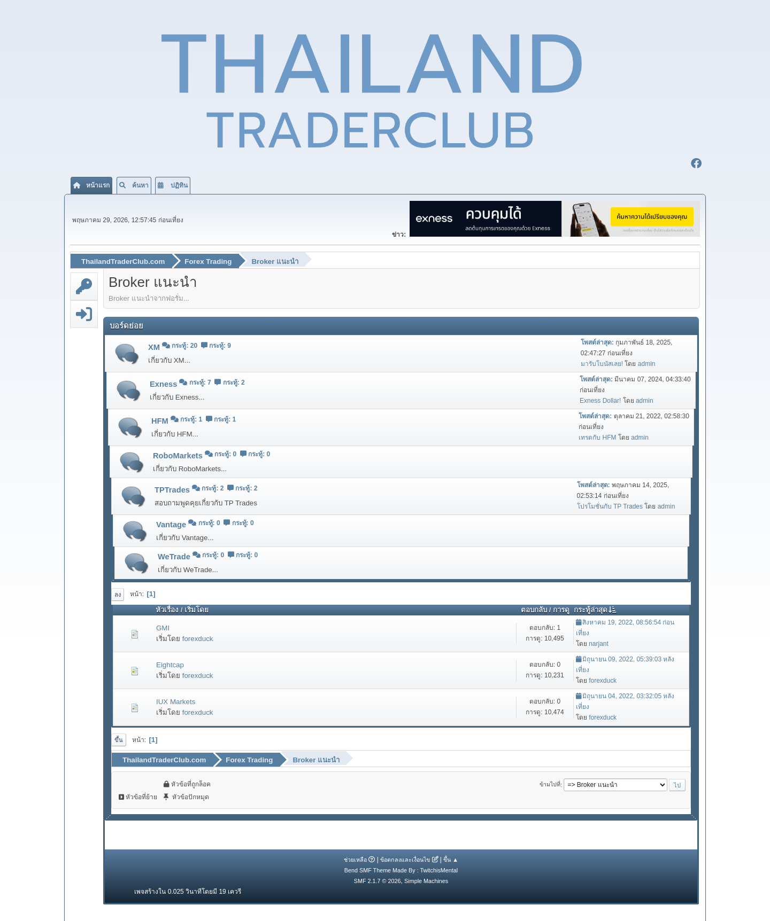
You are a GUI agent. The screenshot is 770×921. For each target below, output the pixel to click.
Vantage (172, 524)
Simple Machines (426, 880)
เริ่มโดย (196, 610)
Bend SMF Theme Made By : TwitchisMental (401, 870)
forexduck (197, 638)
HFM (161, 421)
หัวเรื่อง (167, 610)
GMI (163, 627)
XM (155, 347)
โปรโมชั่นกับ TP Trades (610, 506)
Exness (164, 384)
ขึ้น (118, 739)
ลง (117, 594)
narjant (599, 643)
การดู (561, 610)
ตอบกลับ (534, 610)
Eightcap (170, 664)
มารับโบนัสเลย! (602, 363)
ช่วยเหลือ (355, 859)
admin (647, 363)
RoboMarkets (179, 455)
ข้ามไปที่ (550, 784)
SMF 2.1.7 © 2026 (377, 880)
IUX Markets (175, 701)
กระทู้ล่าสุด (595, 610)
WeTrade (175, 556)
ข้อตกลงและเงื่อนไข (405, 859)
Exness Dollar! (600, 400)
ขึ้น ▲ (450, 859)
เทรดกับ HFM (597, 437)
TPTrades (173, 490)
